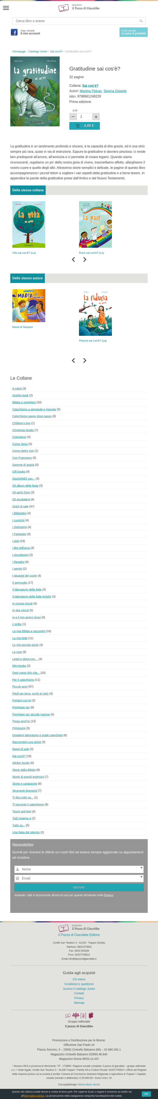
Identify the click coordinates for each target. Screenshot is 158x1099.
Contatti (79, 993)
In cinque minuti (22, 603)
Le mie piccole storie (25, 645)
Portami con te (21, 700)
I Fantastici (19, 534)
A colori (17, 388)
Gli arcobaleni (21, 499)
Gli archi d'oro (21, 492)
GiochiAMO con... (23, 478)
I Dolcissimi (19, 527)
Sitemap (79, 1002)
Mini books (19, 665)
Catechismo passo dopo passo (32, 416)
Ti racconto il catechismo (28, 804)
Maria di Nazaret (22, 327)
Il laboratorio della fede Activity (31, 596)
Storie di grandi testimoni (28, 776)
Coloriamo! (19, 437)
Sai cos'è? (19, 756)
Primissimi (19, 728)
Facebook (14, 32)
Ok (146, 1094)
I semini (17, 568)
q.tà (75, 110)
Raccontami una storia (26, 742)
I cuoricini (18, 520)
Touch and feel (21, 811)
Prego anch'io (21, 721)
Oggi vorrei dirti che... (26, 672)
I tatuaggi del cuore (24, 575)
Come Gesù (20, 444)
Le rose (17, 652)
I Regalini (18, 562)
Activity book (20, 395)
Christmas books (23, 430)
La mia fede (19, 638)
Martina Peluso (91, 91)
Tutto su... (18, 825)
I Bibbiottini (19, 513)
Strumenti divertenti (24, 790)
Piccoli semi (20, 686)
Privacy (108, 895)
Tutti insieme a (21, 818)
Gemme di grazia (23, 464)
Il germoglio (19, 582)
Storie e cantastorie (24, 783)
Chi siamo (79, 979)
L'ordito (17, 624)
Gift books (18, 471)
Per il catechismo (23, 679)
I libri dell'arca (21, 548)
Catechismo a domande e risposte (34, 409)
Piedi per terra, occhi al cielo (30, 693)
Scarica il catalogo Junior (79, 988)
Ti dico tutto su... (22, 797)
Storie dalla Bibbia (24, 769)
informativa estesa (34, 1095)
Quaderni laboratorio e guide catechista (37, 735)
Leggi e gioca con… (25, 659)
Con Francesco (22, 457)
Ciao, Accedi (30, 32)
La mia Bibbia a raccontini (28, 631)
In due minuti (20, 610)
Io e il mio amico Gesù (26, 617)
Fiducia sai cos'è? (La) (93, 340)
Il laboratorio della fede (27, 589)
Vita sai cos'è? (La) (24, 252)
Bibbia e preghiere (24, 402)
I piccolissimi (20, 555)
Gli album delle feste (25, 485)
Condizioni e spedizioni (79, 984)
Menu (5, 8)
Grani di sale (20, 506)
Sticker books (21, 762)
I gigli (15, 541)
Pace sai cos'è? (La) (91, 252)
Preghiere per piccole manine (31, 714)
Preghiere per (21, 707)
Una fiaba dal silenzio (26, 832)
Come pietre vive (23, 450)
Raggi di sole (20, 749)
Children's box (21, 423)
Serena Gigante (115, 91)
